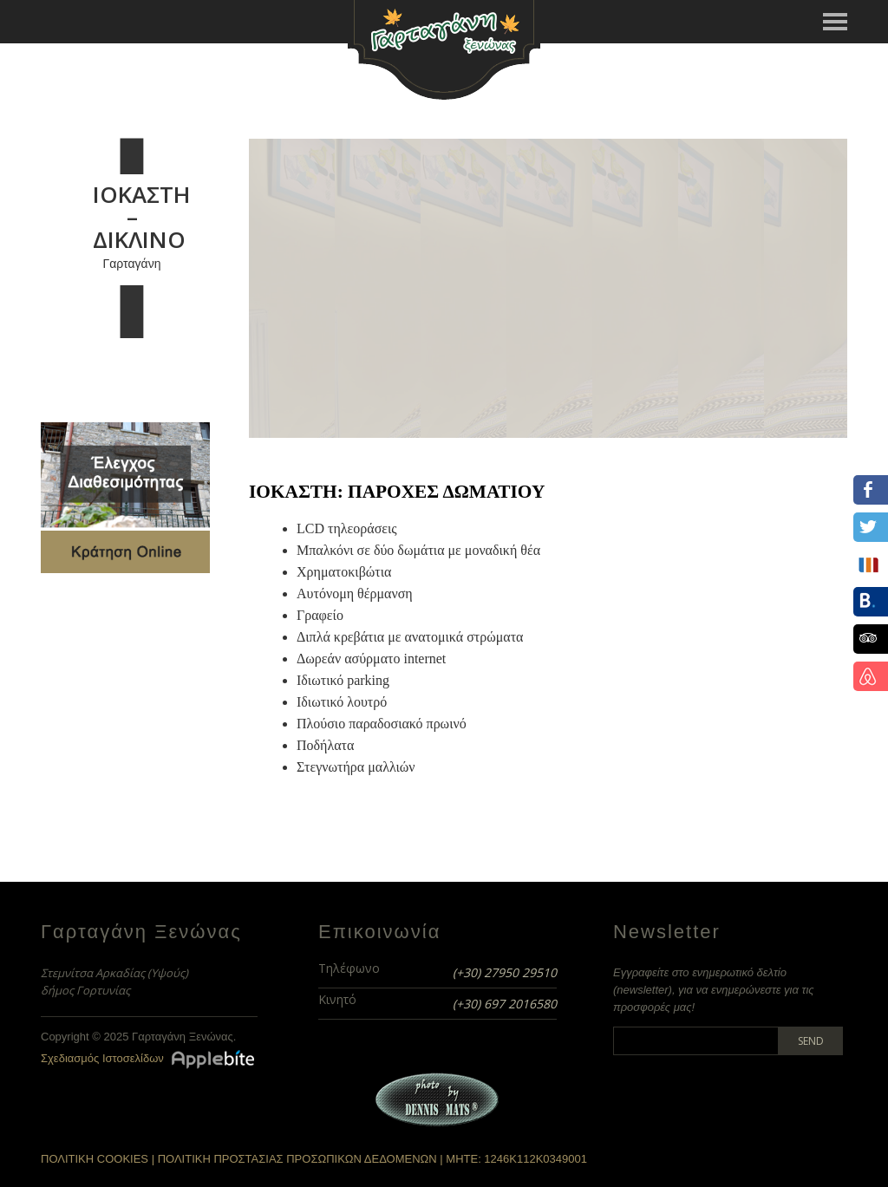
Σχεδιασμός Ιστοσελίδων (102, 1058)
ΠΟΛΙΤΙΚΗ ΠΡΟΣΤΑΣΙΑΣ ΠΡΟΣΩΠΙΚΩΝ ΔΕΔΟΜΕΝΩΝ (297, 1158)
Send (811, 1041)
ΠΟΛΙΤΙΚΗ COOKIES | (99, 1158)
